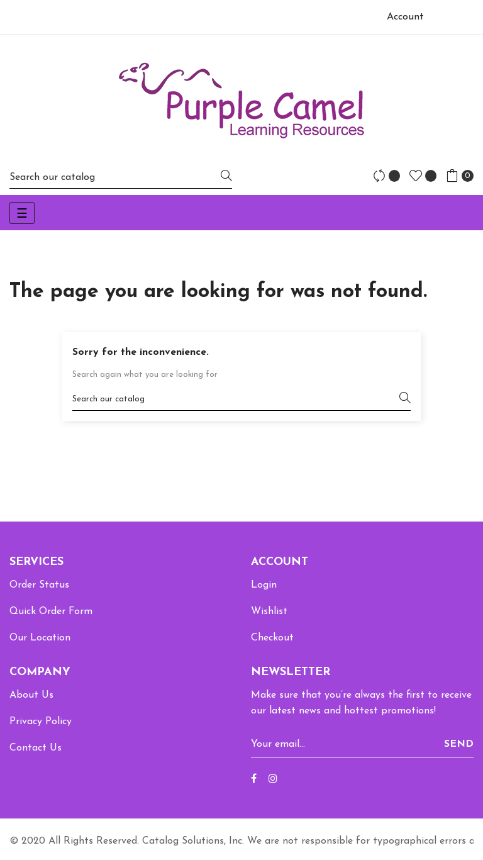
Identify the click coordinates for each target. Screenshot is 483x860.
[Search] (120, 177)
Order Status (39, 585)
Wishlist (269, 611)
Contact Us (35, 748)
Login (264, 585)
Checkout (272, 638)
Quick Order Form (50, 611)
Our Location (39, 638)
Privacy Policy (40, 722)
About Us (31, 695)
